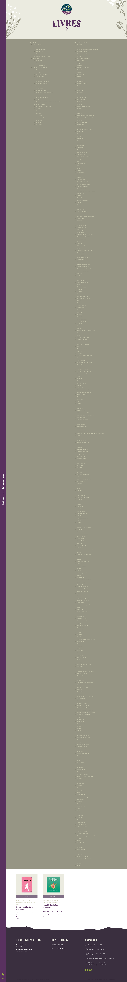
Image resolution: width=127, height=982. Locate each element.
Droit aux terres (82, 280)
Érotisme (80, 328)
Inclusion (80, 461)
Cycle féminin (81, 225)
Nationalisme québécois (85, 605)
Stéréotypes (81, 794)
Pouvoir (79, 662)
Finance (79, 378)
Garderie (80, 380)
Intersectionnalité (83, 474)
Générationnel (81, 383)
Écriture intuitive (82, 296)
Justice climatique (83, 497)
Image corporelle (82, 454)
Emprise (79, 312)
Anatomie (80, 92)
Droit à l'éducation (83, 278)
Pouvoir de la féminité (84, 664)
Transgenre (80, 817)
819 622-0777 (97, 945)
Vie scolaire (81, 847)
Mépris (79, 568)
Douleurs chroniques (83, 271)
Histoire (38, 113)
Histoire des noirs (82, 417)
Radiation (80, 692)
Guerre (79, 401)
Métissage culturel (83, 573)
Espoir (79, 332)
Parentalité (80, 616)
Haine (79, 403)
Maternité (80, 547)
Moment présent (82, 589)
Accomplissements (83, 51)
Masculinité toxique (83, 541)
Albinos (79, 72)
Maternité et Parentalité (85, 550)
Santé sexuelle (41, 95)
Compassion (81, 177)
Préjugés (80, 666)
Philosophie (81, 641)
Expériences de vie (83, 349)
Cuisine (79, 220)
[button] (3, 4)
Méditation (80, 559)
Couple (79, 202)
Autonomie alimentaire (84, 129)
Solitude (79, 778)
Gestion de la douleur (84, 390)
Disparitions (81, 262)
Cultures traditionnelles (84, 223)
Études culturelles (83, 337)
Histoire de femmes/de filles (86, 415)
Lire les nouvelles (58, 948)
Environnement (82, 321)
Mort (78, 593)
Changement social (83, 156)
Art (78, 111)
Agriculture (80, 70)
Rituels (79, 730)
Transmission (81, 820)
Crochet (79, 214)
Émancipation (81, 305)
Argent (79, 108)
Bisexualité (80, 145)
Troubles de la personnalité (86, 836)
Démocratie (81, 232)
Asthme (79, 120)
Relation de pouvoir (83, 705)
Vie (78, 845)
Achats (79, 56)
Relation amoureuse (83, 701)
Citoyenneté (81, 163)
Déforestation (81, 227)
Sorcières (80, 785)
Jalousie (79, 490)
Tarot (78, 808)
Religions (39, 120)
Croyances (80, 218)
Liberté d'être (81, 511)
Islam (78, 488)
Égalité (79, 303)
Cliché (79, 166)
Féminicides (81, 360)
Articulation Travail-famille (85, 118)
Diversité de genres (83, 264)
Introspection (81, 486)
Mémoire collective (83, 561)
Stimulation (80, 799)
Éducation (39, 108)
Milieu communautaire (84, 579)
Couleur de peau (82, 200)
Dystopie (80, 284)
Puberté (79, 678)
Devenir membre (57, 945)
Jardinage (80, 493)
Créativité (80, 207)
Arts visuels (40, 51)
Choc (78, 161)
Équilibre (80, 323)
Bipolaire (80, 143)
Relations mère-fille (83, 714)
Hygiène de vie (81, 440)
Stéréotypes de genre (84, 797)
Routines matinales (83, 735)
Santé (34, 86)
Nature (79, 607)
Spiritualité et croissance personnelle (48, 102)
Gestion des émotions (84, 392)
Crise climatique (82, 211)
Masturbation (81, 545)
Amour (79, 88)
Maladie (79, 529)
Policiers (80, 650)
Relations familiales (83, 707)
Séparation (80, 756)
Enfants (79, 316)
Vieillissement (81, 849)
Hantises (80, 408)
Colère (79, 170)
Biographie (39, 70)
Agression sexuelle (83, 67)
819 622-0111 (100, 949)
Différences (81, 255)
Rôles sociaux (81, 733)
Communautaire (82, 175)
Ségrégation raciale (83, 753)
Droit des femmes (82, 282)
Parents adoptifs (82, 621)
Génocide (80, 387)
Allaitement (80, 81)
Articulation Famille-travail (85, 115)
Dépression (80, 241)
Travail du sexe (82, 829)
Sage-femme (81, 740)
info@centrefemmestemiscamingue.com (101, 958)
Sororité (79, 788)
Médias (79, 557)
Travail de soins (82, 826)
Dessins (79, 243)
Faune (79, 358)
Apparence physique (83, 106)
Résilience (80, 721)
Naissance (80, 602)
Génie (79, 385)
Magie (79, 522)
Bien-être (80, 138)
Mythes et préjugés (83, 600)
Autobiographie (82, 122)
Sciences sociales (42, 97)
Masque (79, 543)
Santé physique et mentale (44, 92)
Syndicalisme (81, 806)
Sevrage (79, 758)
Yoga (78, 865)
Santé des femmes (83, 744)
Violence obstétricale (84, 858)
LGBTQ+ (79, 504)
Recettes (80, 694)
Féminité (80, 365)
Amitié (79, 86)
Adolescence (40, 60)
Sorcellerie (80, 783)
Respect (79, 726)
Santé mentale (40, 88)
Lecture (79, 499)
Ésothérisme (40, 111)
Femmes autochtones (84, 371)
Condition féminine (83, 182)
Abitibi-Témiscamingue (43, 106)
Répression (80, 719)
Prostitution (81, 676)
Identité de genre (82, 449)
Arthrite (79, 113)
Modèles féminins (82, 586)
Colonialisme (81, 172)
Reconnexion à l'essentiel (85, 696)
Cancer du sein (82, 152)
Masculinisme (81, 536)
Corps (79, 195)
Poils (78, 648)
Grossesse (80, 397)
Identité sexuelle (82, 451)
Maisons (79, 525)
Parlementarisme (82, 625)
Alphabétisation (82, 83)
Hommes (80, 422)
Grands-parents (82, 394)
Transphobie (81, 822)
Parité (79, 623)
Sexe (78, 760)
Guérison (80, 399)
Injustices (80, 467)
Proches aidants (82, 673)
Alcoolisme (80, 74)
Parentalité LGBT (82, 618)
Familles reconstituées (84, 355)
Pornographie (81, 657)
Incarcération (81, 458)
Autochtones (81, 124)
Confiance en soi (82, 186)
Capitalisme (81, 154)
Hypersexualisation (83, 442)
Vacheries (80, 838)
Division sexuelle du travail (86, 268)
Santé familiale (82, 746)
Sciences (80, 751)
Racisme (79, 689)
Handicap (80, 406)
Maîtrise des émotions (84, 527)
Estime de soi (81, 335)
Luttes (79, 520)
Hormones (80, 429)
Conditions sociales (83, 184)
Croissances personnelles (85, 216)
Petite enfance (41, 65)
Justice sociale (41, 118)
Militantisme (81, 582)
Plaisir (79, 643)
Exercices (80, 342)
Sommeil (79, 781)
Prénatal (80, 669)
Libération (80, 506)
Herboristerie (81, 410)
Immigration (81, 456)
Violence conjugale (83, 856)
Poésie (38, 54)
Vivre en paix (81, 861)
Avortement (80, 134)
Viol (78, 852)
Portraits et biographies (40, 67)
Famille (79, 353)
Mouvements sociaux (84, 595)
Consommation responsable (86, 191)
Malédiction (81, 531)
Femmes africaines (83, 369)
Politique (80, 653)
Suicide (79, 801)
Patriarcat (80, 628)
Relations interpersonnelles (86, 712)
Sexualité (80, 767)
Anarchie (80, 90)
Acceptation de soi (83, 47)
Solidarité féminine (83, 774)
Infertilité (80, 465)
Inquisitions (81, 470)
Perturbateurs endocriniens (86, 639)
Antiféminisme (81, 97)
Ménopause (80, 563)
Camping (80, 147)
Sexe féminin (81, 762)
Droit (78, 275)
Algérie (79, 76)
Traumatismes (81, 824)
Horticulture (81, 431)
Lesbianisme (81, 502)
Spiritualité (39, 124)
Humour (79, 435)
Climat (79, 168)
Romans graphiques (42, 81)
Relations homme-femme (85, 710)
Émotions (80, 310)
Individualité (81, 463)
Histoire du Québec (83, 419)
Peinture (80, 632)
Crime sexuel (81, 209)
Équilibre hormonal (83, 326)
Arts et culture (37, 44)
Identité (79, 447)
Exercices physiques (83, 344)
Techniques (80, 813)
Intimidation (81, 481)
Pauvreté (80, 630)
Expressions (81, 351)
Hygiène (79, 438)
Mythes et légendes (83, 598)
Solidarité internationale (85, 776)
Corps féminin (81, 198)
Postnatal (80, 659)
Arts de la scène (41, 49)
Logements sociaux (83, 518)
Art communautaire (42, 47)
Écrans (79, 294)
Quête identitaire (82, 687)
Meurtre (79, 575)
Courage (79, 204)
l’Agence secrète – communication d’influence (105, 979)
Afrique (79, 65)
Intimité (79, 483)
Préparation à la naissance (86, 671)
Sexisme (79, 765)
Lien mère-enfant (82, 513)
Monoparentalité (82, 591)
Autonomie (80, 127)
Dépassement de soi (83, 237)
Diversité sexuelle (83, 266)
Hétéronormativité (83, 413)
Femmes (79, 367)
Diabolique (80, 252)
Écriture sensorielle (83, 298)
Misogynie (80, 584)
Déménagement (82, 230)
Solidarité (80, 771)
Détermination (81, 246)
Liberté (79, 509)
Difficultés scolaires (83, 257)
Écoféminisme (81, 287)
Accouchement (82, 54)
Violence (80, 854)
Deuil (78, 248)
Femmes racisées (82, 374)
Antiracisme (81, 99)
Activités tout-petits (83, 58)
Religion (79, 717)
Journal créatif (82, 495)
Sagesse (79, 742)
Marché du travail (82, 534)
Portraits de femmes (42, 74)
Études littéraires (82, 339)
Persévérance (81, 637)
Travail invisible (82, 831)
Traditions (80, 815)
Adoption (80, 63)
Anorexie (80, 95)
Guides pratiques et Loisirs (41, 56)
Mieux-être (80, 577)
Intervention (81, 477)
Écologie (80, 289)
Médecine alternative (84, 554)
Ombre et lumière (82, 611)
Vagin (79, 840)
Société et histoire (39, 104)
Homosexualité (82, 426)
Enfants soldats (82, 319)
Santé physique (41, 90)
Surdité (79, 804)
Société (38, 122)
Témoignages (40, 76)
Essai (41, 115)
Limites (79, 515)
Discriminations (82, 259)
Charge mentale (82, 159)
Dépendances (81, 239)
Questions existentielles (85, 682)
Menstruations (81, 566)
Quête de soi (81, 685)
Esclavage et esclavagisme (86, 330)
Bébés (79, 136)
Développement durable (85, 250)
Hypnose (80, 445)
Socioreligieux (81, 769)
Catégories (33, 42)
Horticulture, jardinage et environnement (90, 433)
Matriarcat (80, 552)
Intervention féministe (84, 479)
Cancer (79, 150)
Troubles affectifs (83, 833)
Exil (78, 346)
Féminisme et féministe (84, 362)
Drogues (79, 273)
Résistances (81, 723)
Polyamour (80, 655)
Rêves (79, 728)
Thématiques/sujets (80, 42)
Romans (35, 79)
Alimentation (81, 79)
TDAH (78, 810)
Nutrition (80, 609)
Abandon (80, 44)
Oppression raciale (83, 614)
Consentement (81, 188)
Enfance (38, 63)
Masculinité (81, 538)
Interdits (80, 472)
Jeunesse (36, 58)
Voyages (79, 863)
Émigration (80, 307)
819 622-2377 (100, 954)
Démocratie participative (85, 234)
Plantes (79, 646)
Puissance (80, 680)
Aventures (80, 131)
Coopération (81, 193)
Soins (38, 99)
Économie (80, 291)
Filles (78, 376)
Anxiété (79, 102)
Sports (79, 792)
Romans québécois (42, 83)
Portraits (39, 72)
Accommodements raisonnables (87, 49)
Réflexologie (81, 698)
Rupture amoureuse (83, 737)
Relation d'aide (82, 703)
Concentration (81, 179)
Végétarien (80, 842)
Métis (79, 570)
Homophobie (81, 424)
